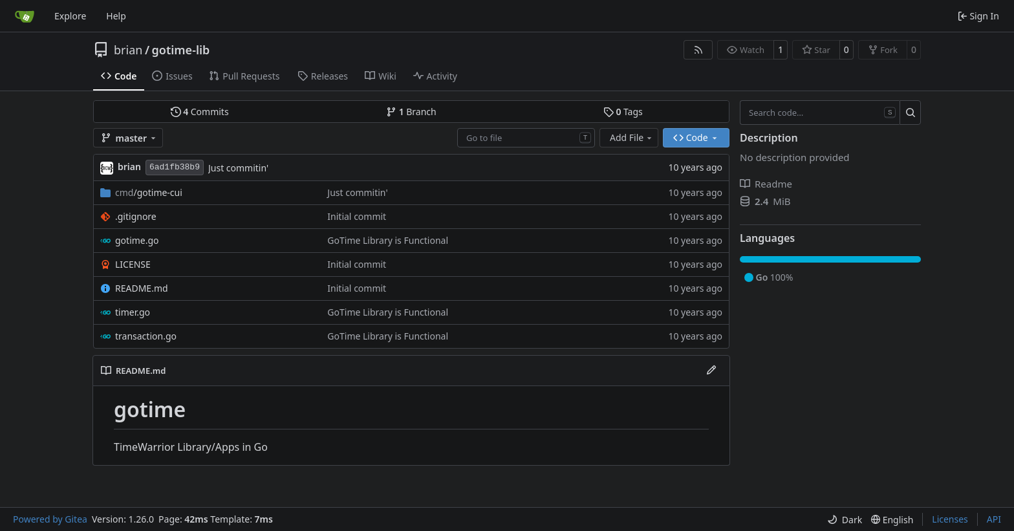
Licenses (950, 519)
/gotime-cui (148, 192)
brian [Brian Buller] (129, 166)
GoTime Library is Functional (387, 240)
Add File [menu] (632, 137)
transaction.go (146, 336)
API (994, 519)
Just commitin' (238, 168)
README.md (141, 288)
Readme (766, 183)
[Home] (24, 16)
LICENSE (133, 264)
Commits (200, 111)
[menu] (844, 520)
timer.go (132, 312)
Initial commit (356, 216)
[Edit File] (711, 371)
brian (128, 49)
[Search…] (910, 112)
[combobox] (526, 137)
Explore (70, 16)
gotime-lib (181, 49)
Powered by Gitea (50, 519)
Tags (623, 111)
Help (116, 16)
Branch (411, 111)
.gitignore (135, 216)
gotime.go (137, 240)
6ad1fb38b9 (174, 167)
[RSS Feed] (698, 50)
